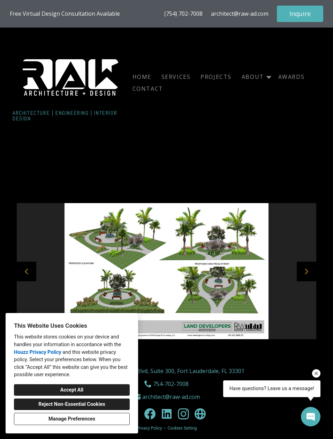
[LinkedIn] (166, 414)
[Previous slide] (26, 271)
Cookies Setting (182, 428)
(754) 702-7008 (183, 13)
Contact (148, 88)
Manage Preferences (71, 419)
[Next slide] (306, 271)
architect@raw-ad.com (239, 13)
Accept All (71, 390)
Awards (291, 77)
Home (142, 77)
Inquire (300, 13)
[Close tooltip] (316, 373)
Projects (216, 77)
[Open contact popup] (310, 416)
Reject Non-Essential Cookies (71, 404)
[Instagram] (183, 414)
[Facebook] (150, 414)
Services (176, 77)
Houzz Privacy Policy (37, 352)
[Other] (200, 414)
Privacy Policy (149, 428)
